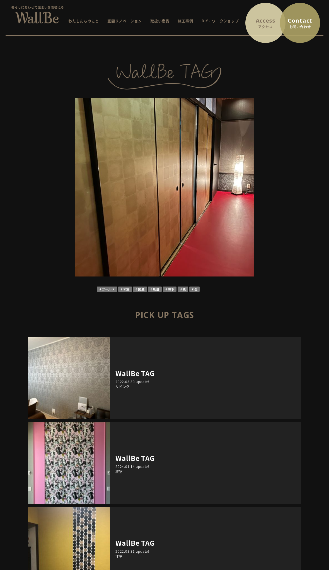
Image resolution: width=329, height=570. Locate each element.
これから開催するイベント (203, 481)
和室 (126, 289)
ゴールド (108, 289)
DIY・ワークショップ (220, 20)
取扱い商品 (160, 20)
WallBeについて (126, 481)
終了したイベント (195, 488)
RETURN (164, 390)
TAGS (237, 415)
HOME (118, 473)
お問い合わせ (282, 473)
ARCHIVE (92, 415)
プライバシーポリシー (290, 481)
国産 (141, 289)
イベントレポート (195, 496)
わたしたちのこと (83, 20)
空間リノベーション (124, 20)
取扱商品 (119, 496)
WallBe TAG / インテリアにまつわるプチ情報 (214, 504)
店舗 (156, 289)
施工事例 (185, 20)
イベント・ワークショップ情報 (202, 473)
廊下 (171, 289)
